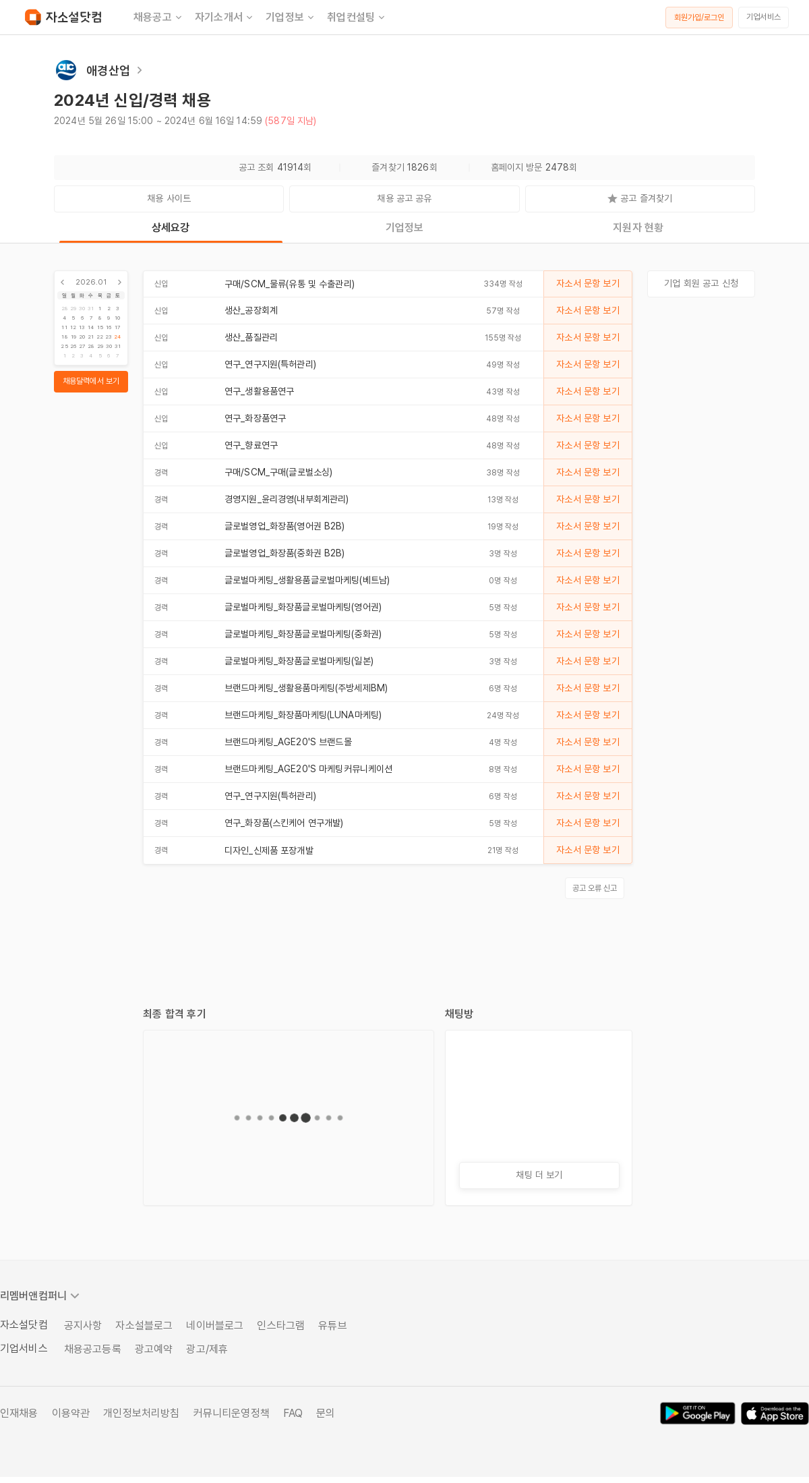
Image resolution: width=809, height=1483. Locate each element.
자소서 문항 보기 (587, 283)
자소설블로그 (144, 1325)
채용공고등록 (92, 1349)
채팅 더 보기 (539, 1174)
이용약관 (71, 1413)
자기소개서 (225, 17)
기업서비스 (763, 17)
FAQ (293, 1413)
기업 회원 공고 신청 (701, 283)
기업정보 (291, 17)
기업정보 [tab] (405, 227)
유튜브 (332, 1325)
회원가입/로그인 (699, 17)
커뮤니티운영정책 (231, 1413)
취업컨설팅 (357, 17)
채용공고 (158, 17)
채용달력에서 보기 (91, 381)
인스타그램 (281, 1325)
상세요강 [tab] (171, 227)
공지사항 (83, 1325)
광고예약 (154, 1349)
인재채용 (19, 1413)
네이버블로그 (214, 1325)
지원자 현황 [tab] (638, 227)
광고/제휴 (207, 1349)
